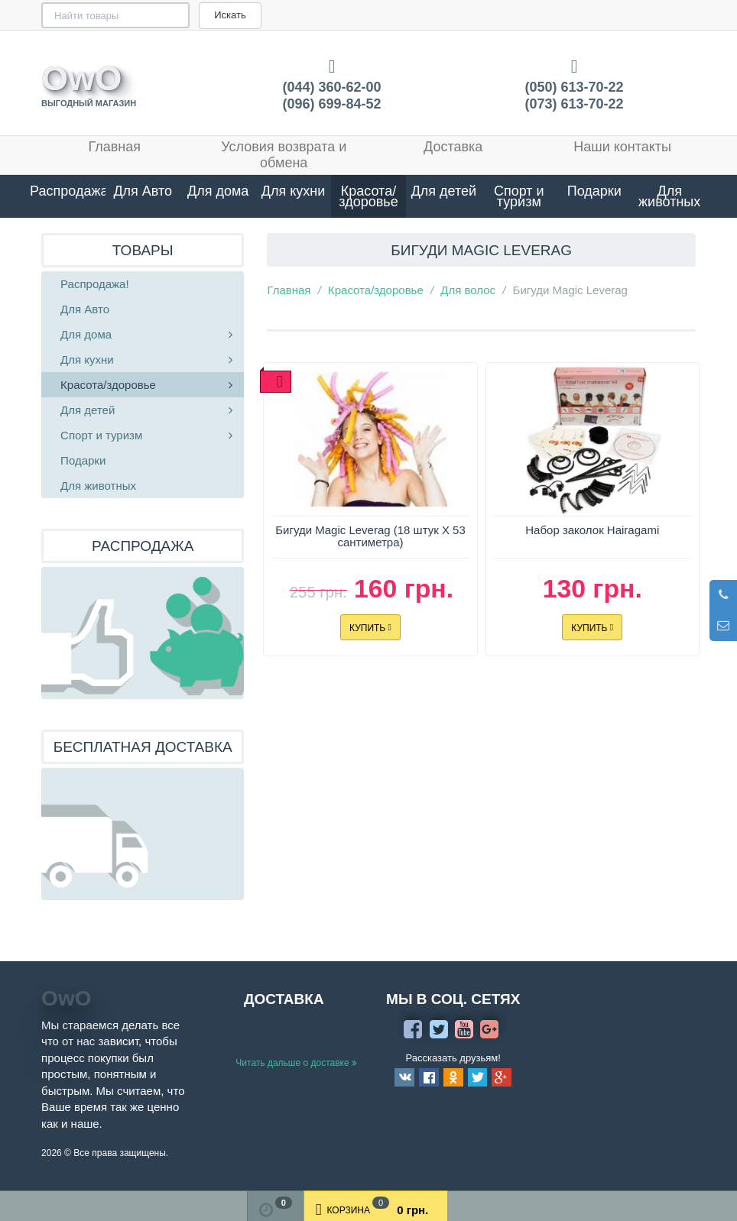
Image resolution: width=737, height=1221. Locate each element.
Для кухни (293, 191)
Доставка (453, 146)
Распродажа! (67, 191)
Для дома (217, 191)
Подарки (594, 191)
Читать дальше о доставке (296, 1062)
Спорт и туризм (519, 196)
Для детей (443, 191)
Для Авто (142, 191)
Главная (115, 146)
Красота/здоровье (368, 196)
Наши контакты (622, 146)
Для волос (467, 289)
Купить (370, 627)
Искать (183, 15)
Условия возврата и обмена (283, 154)
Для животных (669, 196)
